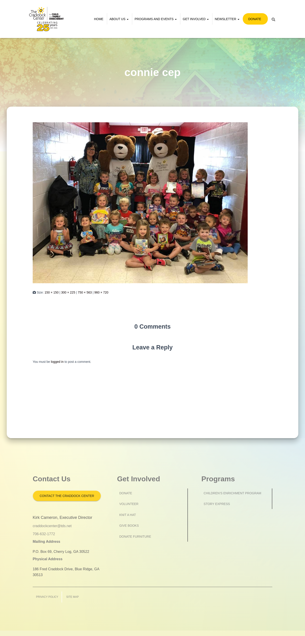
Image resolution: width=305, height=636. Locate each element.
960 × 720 (101, 292)
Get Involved (196, 19)
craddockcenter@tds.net (52, 526)
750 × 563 (85, 292)
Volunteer (129, 504)
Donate (254, 19)
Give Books (129, 525)
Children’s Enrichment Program (232, 493)
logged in (57, 361)
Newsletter (227, 19)
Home (98, 19)
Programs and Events (156, 19)
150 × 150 (52, 292)
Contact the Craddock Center (67, 496)
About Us (119, 19)
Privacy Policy (47, 596)
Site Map (72, 596)
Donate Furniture (135, 536)
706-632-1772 (44, 534)
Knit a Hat (127, 515)
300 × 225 (68, 292)
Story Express (217, 504)
